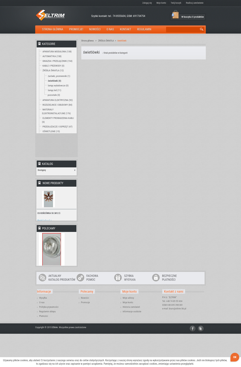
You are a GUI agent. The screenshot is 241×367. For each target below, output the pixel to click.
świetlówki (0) (54, 80)
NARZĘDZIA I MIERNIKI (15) (55, 140)
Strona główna (87, 40)
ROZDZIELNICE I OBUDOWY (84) (57, 104)
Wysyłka (43, 331)
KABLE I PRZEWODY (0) (53, 65)
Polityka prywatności (48, 340)
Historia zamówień (131, 340)
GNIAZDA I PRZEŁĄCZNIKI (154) (57, 61)
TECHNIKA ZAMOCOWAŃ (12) (56, 145)
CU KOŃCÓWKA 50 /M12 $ (48, 223)
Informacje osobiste (132, 344)
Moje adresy (128, 331)
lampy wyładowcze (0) (58, 85)
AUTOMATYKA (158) (51, 56)
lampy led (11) (54, 90)
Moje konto (161, 3)
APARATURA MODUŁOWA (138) (57, 51)
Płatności (43, 349)
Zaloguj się (147, 3)
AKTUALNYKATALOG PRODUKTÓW (61, 311)
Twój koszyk (176, 3)
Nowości (85, 331)
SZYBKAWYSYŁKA (130, 311)
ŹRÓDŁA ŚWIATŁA (106, 40)
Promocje (85, 335)
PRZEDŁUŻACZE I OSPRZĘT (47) (57, 126)
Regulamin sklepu (47, 344)
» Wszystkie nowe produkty (60, 237)
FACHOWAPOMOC (92, 311)
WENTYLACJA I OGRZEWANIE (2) (57, 150)
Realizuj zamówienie (194, 3)
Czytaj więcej (43, 230)
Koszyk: (175, 14)
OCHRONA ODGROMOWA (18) (56, 136)
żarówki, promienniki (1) (59, 76)
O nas (41, 335)
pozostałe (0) (54, 95)
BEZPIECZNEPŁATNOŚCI (169, 311)
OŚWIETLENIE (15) (51, 131)
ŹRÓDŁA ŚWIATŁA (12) (53, 70)
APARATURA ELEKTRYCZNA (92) (57, 100)
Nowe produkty (53, 193)
